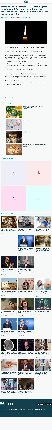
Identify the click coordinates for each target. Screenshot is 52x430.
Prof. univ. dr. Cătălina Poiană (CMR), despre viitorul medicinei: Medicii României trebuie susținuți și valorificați (26, 313)
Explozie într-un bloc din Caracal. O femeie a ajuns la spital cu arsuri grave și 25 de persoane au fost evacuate (43, 354)
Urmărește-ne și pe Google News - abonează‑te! (16, 96)
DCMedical (3, 4)
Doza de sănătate (8, 4)
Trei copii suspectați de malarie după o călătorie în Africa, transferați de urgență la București (9, 312)
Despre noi (8, 409)
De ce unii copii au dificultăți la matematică (42, 312)
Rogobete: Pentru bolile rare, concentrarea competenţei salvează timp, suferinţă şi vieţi (8, 332)
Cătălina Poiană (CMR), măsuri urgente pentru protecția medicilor (9, 392)
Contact (44, 409)
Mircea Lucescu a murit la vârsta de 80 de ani (25, 230)
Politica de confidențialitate (22, 409)
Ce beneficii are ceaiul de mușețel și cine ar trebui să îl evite (33, 131)
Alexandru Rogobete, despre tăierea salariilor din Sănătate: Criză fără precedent (25, 373)
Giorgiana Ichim (5, 17)
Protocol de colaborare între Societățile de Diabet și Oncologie (25, 392)
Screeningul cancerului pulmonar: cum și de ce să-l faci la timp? (42, 230)
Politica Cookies (31, 409)
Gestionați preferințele (38, 409)
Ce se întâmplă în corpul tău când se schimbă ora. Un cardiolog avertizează (8, 292)
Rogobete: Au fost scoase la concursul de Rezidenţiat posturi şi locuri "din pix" (25, 332)
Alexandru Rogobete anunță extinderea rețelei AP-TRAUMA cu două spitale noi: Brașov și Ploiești (25, 270)
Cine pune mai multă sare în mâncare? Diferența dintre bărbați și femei (8, 230)
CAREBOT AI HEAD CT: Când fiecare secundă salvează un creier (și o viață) (9, 353)
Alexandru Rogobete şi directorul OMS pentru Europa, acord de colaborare (25, 249)
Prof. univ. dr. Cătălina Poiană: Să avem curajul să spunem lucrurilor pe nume (25, 353)
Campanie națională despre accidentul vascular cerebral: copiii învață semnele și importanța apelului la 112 (9, 271)
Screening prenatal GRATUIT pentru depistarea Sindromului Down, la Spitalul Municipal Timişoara (42, 293)
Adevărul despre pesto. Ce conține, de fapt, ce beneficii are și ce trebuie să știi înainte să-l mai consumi (33, 107)
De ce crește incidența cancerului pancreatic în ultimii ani (8, 373)
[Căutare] (50, 1)
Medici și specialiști (14, 409)
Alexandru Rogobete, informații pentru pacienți (25, 292)
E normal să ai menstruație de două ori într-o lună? (31, 119)
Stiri (13, 4)
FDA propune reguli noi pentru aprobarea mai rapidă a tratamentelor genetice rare (41, 373)
